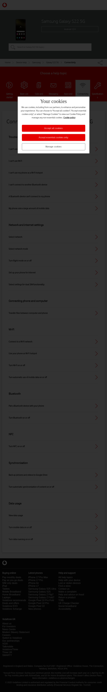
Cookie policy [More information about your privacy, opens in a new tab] (69, 117)
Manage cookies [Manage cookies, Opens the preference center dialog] (53, 146)
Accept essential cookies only (53, 137)
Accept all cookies (53, 128)
